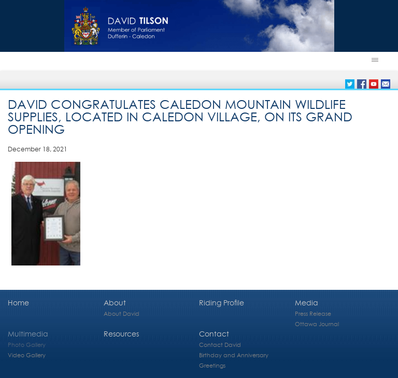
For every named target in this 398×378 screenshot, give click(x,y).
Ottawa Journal (317, 323)
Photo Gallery (27, 344)
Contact (214, 333)
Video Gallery (27, 355)
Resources (121, 333)
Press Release (313, 313)
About (115, 302)
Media (306, 302)
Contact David (220, 344)
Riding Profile (221, 302)
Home (18, 302)
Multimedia (28, 333)
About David (121, 313)
